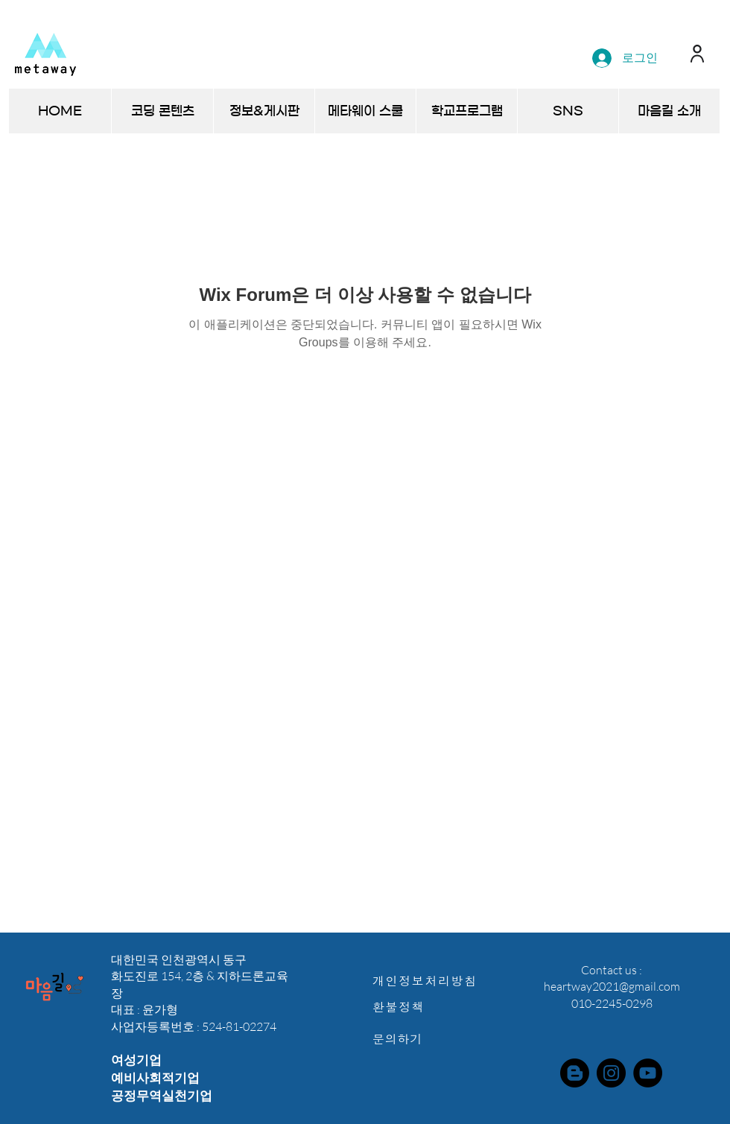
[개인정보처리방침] (432, 981)
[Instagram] (611, 1073)
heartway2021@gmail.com (612, 986)
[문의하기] (432, 1038)
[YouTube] (647, 1073)
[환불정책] (432, 1007)
